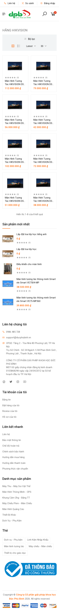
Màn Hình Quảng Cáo (13, 509)
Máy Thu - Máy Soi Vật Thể (16, 486)
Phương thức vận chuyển (15, 468)
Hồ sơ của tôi (9, 416)
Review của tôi (9, 411)
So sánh (28, 3)
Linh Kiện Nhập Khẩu (37, 539)
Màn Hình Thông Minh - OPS (16, 491)
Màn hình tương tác (14, 546)
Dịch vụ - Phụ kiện (13, 539)
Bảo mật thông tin (11, 440)
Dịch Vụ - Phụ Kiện (12, 520)
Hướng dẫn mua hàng (13, 457)
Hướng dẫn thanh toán (13, 463)
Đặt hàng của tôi (10, 405)
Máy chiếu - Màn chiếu (40, 546)
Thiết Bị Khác (9, 514)
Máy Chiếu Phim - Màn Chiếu (17, 503)
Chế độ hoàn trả (10, 445)
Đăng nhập (47, 3)
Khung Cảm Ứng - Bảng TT (16, 497)
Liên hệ (9, 3)
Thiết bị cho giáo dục (15, 553)
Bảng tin (6, 399)
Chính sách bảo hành (13, 451)
